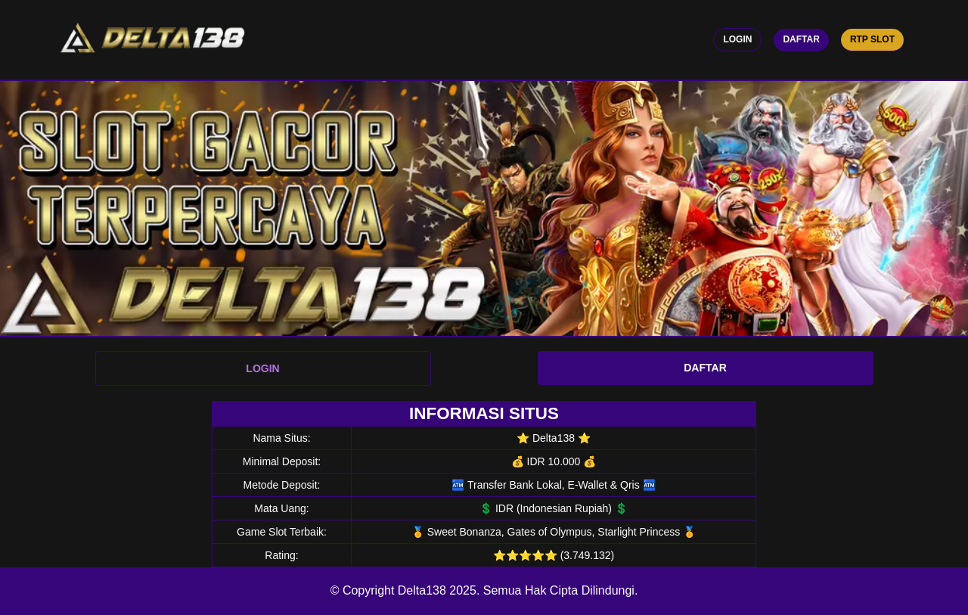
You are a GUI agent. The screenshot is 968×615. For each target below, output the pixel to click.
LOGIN (262, 368)
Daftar (801, 39)
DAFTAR (705, 368)
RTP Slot (872, 39)
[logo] (152, 40)
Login (737, 39)
